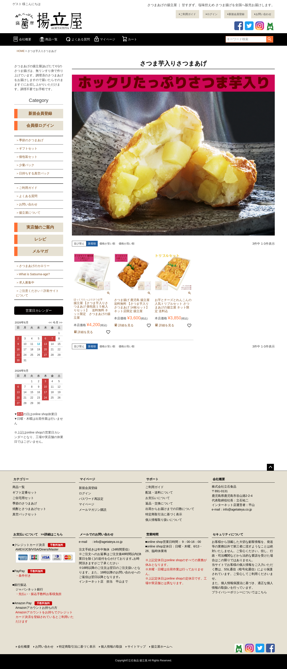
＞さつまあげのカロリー (33, 266)
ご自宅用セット (23, 498)
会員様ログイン (40, 125)
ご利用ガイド (188, 14)
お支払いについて (157, 498)
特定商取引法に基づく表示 (163, 514)
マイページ (104, 39)
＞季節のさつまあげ (29, 140)
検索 (269, 39)
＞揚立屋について (28, 212)
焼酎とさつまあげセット (29, 509)
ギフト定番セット (24, 492)
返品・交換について (159, 503)
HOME (21, 51)
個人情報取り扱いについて (163, 519)
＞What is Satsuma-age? (33, 274)
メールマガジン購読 (92, 509)
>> (60, 322)
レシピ (40, 239)
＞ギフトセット (26, 148)
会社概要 (21, 39)
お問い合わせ (263, 14)
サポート (152, 479)
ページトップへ (270, 467)
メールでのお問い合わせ (96, 534)
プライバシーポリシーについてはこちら (239, 592)
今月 (55, 322)
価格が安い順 (107, 243)
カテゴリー (21, 479)
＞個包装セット (26, 156)
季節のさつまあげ (24, 503)
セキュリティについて (228, 534)
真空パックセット (24, 514)
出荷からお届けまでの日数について (169, 509)
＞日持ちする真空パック (33, 173)
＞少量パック (25, 165)
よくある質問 (77, 39)
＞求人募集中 (25, 282)
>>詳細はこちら (50, 534)
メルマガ (40, 251)
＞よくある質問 (26, 196)
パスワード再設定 (91, 498)
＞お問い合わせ (26, 204)
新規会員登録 (236, 14)
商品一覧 (48, 39)
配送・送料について (159, 492)
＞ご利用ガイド (26, 187)
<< (51, 322)
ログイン (212, 14)
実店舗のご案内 (40, 227)
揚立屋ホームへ (161, 646)
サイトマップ (136, 646)
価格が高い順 (126, 243)
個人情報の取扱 (111, 646)
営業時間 (152, 534)
